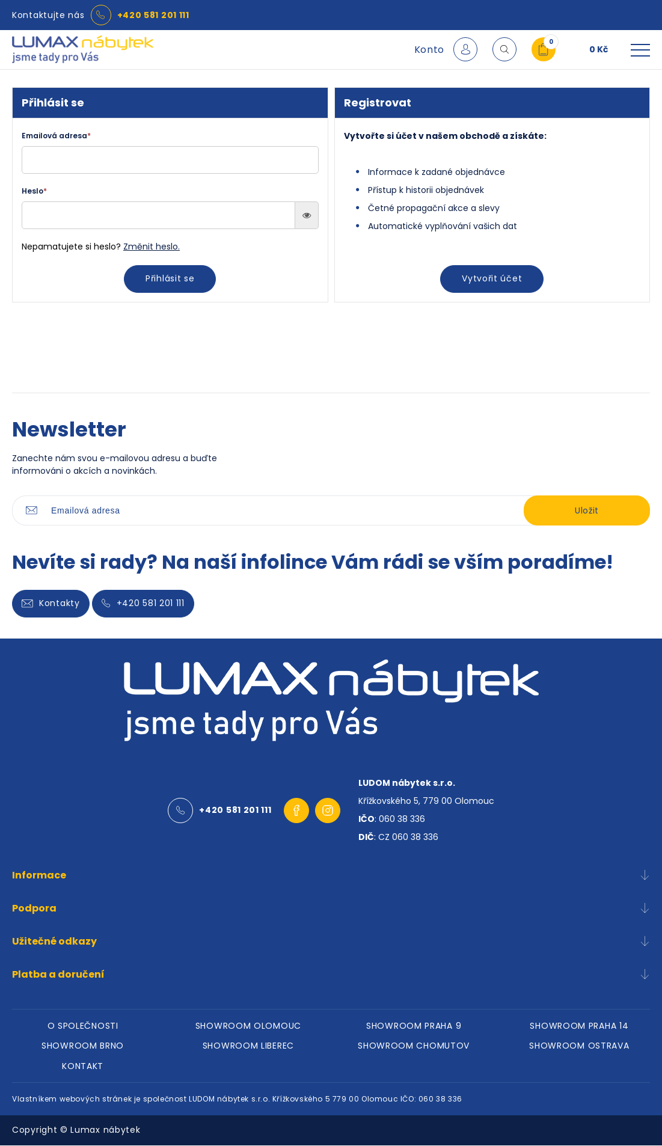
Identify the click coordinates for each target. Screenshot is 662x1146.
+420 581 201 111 (153, 15)
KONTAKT (82, 1067)
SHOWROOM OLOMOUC (248, 1026)
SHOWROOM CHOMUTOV (414, 1046)
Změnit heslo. (151, 247)
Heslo (34, 191)
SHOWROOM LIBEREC (248, 1046)
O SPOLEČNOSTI (83, 1026)
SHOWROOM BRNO (82, 1046)
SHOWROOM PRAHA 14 (579, 1026)
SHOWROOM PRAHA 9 (413, 1026)
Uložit (587, 510)
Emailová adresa (56, 135)
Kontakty (51, 603)
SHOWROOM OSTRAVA (579, 1046)
